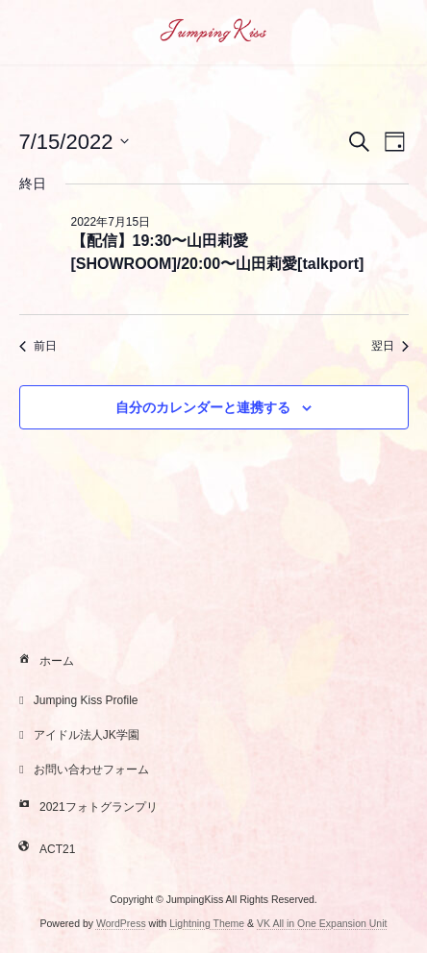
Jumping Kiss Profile (76, 700)
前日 (38, 346)
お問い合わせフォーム (81, 769)
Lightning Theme (206, 923)
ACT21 (44, 850)
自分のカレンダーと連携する (202, 407)
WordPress (121, 923)
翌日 (390, 346)
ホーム (44, 662)
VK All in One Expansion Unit (322, 923)
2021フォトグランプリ (86, 808)
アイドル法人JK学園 (76, 735)
